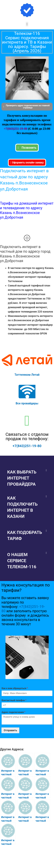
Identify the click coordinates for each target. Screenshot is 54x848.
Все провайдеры (27, 403)
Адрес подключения (13, 712)
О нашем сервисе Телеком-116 (21, 560)
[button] (27, 24)
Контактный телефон (14, 700)
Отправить (10, 730)
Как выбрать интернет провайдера (21, 478)
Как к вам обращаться (15, 688)
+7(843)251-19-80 (16, 128)
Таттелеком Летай (27, 374)
